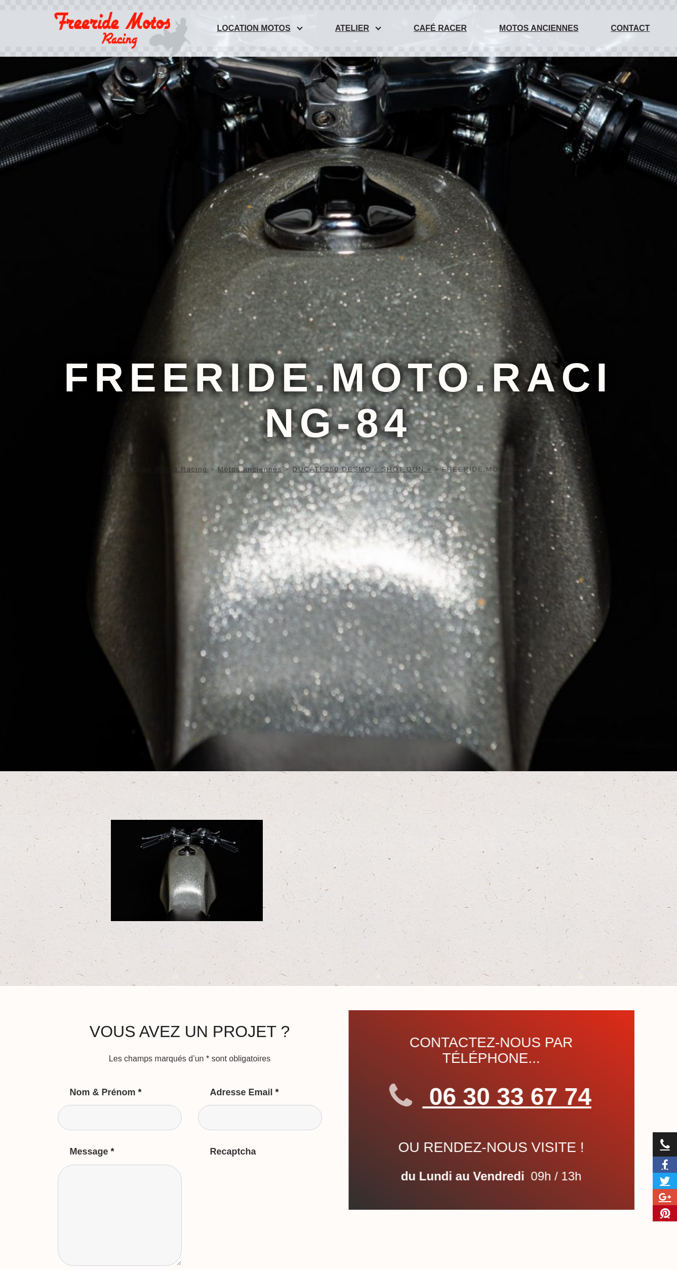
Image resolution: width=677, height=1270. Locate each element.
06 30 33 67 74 (501, 1097)
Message (92, 1151)
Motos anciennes (538, 28)
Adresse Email (244, 1092)
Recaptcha (233, 1151)
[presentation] (275, 1184)
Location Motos (254, 28)
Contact (630, 28)
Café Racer (440, 28)
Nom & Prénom (106, 1092)
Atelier (352, 28)
